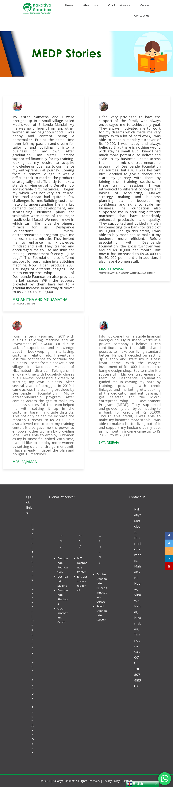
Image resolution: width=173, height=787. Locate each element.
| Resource (32, 634)
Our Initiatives (119, 5)
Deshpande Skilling (62, 581)
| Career (32, 598)
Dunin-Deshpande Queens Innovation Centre (101, 588)
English (135, 784)
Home (69, 5)
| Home (33, 534)
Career (144, 5)
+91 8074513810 (137, 675)
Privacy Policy (111, 781)
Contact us (141, 15)
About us (90, 5)
